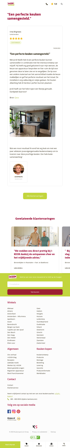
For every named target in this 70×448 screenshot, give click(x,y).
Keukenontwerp (42, 355)
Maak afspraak (10, 445)
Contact (10, 385)
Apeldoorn (11, 319)
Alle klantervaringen (35, 196)
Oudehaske (41, 324)
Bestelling (40, 363)
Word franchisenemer (15, 373)
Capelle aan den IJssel (15, 330)
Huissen (40, 316)
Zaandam (40, 340)
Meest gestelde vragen (15, 368)
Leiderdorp (41, 319)
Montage (40, 360)
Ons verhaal (11, 355)
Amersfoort (11, 314)
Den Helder (11, 338)
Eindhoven (11, 340)
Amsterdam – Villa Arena (16, 316)
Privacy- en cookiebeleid (39, 432)
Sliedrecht (40, 330)
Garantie (40, 368)
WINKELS (51, 444)
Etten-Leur (11, 343)
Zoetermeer (15, 43)
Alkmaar (10, 308)
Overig (63, 444)
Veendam (40, 335)
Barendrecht (12, 324)
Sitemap (53, 432)
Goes (38, 308)
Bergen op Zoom (13, 327)
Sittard (39, 327)
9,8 (54, 4)
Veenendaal (41, 338)
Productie (40, 357)
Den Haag (11, 335)
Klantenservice (12, 388)
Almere (10, 311)
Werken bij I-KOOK (14, 365)
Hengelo (40, 314)
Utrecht (39, 332)
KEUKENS (26, 444)
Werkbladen (41, 373)
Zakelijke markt (13, 363)
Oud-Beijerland (42, 322)
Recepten (10, 360)
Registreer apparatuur (15, 371)
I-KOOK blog (11, 357)
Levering (40, 365)
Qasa (17, 97)
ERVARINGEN (39, 444)
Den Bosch (11, 332)
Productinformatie (43, 371)
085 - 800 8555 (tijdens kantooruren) (23, 399)
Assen (9, 322)
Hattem (39, 311)
